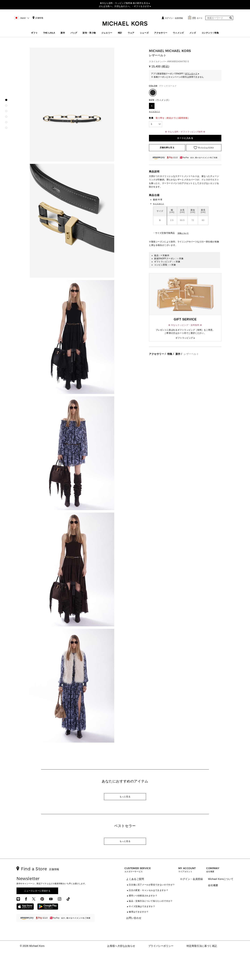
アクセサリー (160, 33)
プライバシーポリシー (161, 945)
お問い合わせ (133, 918)
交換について (183, 233)
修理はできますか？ (138, 912)
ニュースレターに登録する (37, 891)
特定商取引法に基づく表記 (202, 945)
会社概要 (213, 885)
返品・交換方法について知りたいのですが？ (151, 901)
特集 (169, 354)
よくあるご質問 (135, 879)
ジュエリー (106, 33)
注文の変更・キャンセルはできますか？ (148, 890)
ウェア (131, 33)
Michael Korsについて (221, 879)
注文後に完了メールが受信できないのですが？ (152, 885)
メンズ (192, 33)
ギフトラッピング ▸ (185, 338)
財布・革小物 (89, 33)
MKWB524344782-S (178, 61)
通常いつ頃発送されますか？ (143, 895)
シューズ (144, 33)
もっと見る (125, 796)
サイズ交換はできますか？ (142, 906)
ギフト (34, 33)
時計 (120, 33)
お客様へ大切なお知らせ (121, 945)
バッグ (73, 33)
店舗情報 (37, 18)
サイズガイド (154, 112)
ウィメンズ (178, 33)
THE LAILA (49, 33)
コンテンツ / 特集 (210, 33)
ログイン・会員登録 (174, 18)
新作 (63, 33)
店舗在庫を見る (167, 147)
